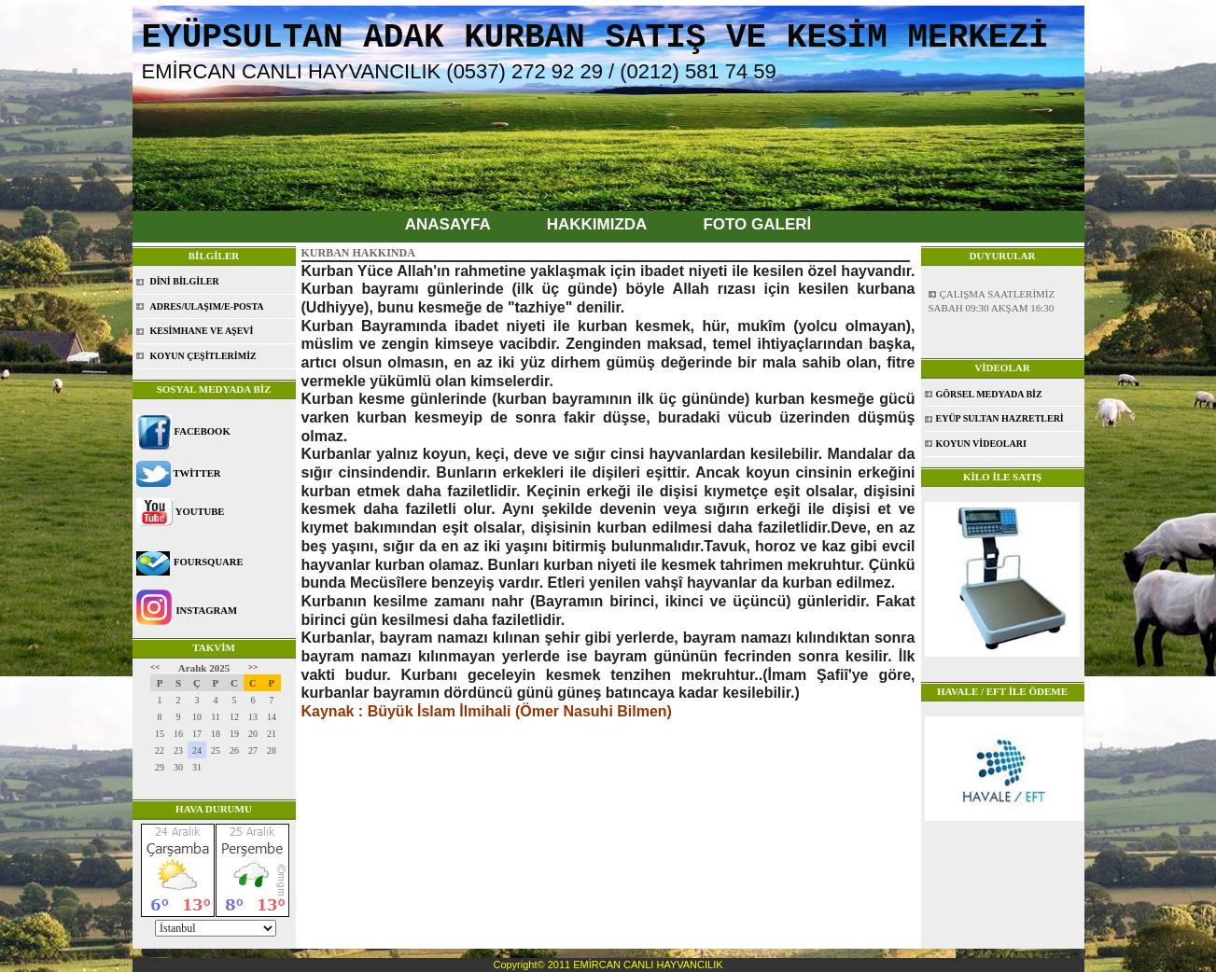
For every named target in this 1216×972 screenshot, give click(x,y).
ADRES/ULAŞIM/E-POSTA (207, 306)
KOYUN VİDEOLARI (981, 443)
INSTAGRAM (206, 610)
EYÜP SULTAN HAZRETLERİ (1000, 418)
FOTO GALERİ (757, 224)
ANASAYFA (448, 224)
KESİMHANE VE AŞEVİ (202, 331)
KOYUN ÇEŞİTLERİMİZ (203, 356)
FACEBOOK (203, 431)
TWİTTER (197, 473)
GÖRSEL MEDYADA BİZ (989, 394)
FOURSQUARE (209, 562)
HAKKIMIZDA (597, 224)
